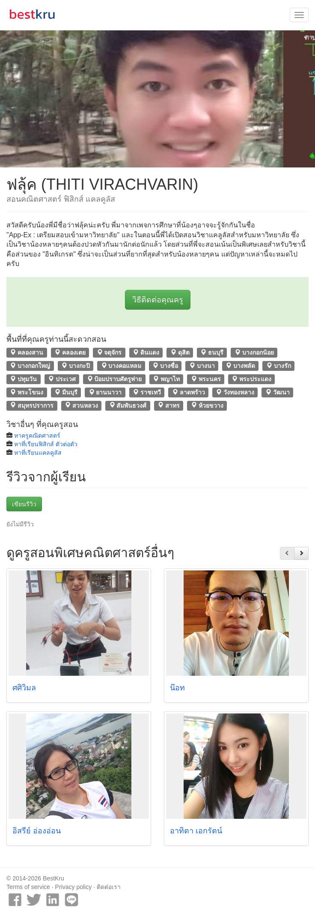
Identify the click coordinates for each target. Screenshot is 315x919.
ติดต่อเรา (109, 886)
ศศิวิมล (24, 687)
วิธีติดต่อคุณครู (157, 299)
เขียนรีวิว (24, 504)
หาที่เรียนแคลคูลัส (38, 452)
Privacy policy (73, 886)
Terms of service (28, 886)
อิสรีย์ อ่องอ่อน (36, 831)
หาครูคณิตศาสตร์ (37, 435)
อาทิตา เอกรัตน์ (196, 831)
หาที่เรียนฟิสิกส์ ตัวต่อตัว (45, 444)
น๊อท (177, 687)
